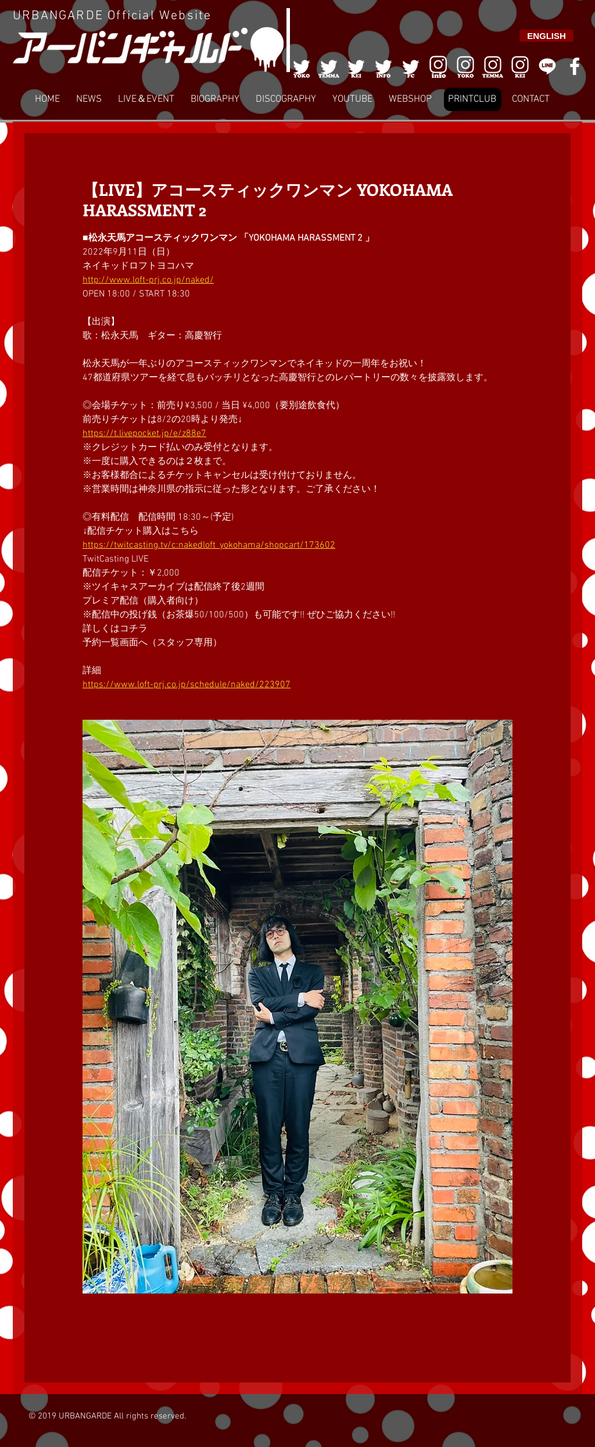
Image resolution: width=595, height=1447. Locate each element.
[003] (356, 66)
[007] (492, 66)
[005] (410, 66)
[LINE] (547, 66)
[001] (301, 66)
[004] (383, 66)
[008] (520, 66)
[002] (328, 66)
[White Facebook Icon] (574, 66)
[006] (438, 66)
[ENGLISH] (546, 36)
